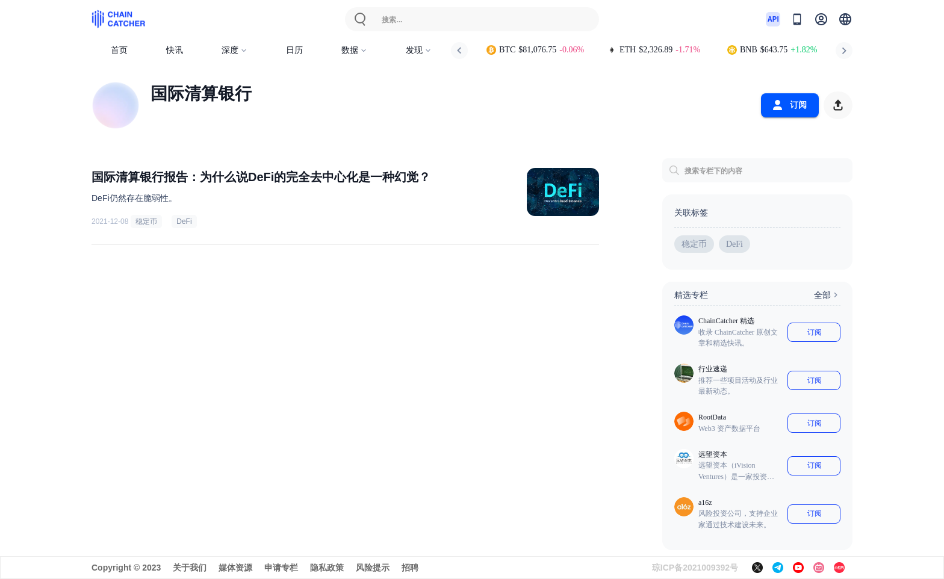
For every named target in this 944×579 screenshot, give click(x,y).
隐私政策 (327, 567)
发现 (419, 50)
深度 (234, 50)
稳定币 (146, 221)
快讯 (174, 50)
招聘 (410, 567)
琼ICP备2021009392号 (695, 567)
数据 (354, 50)
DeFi (183, 221)
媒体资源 (235, 567)
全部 (827, 295)
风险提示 (373, 567)
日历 (294, 50)
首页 (119, 50)
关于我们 (189, 567)
